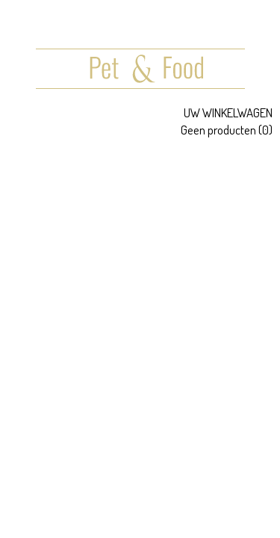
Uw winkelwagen (228, 112)
